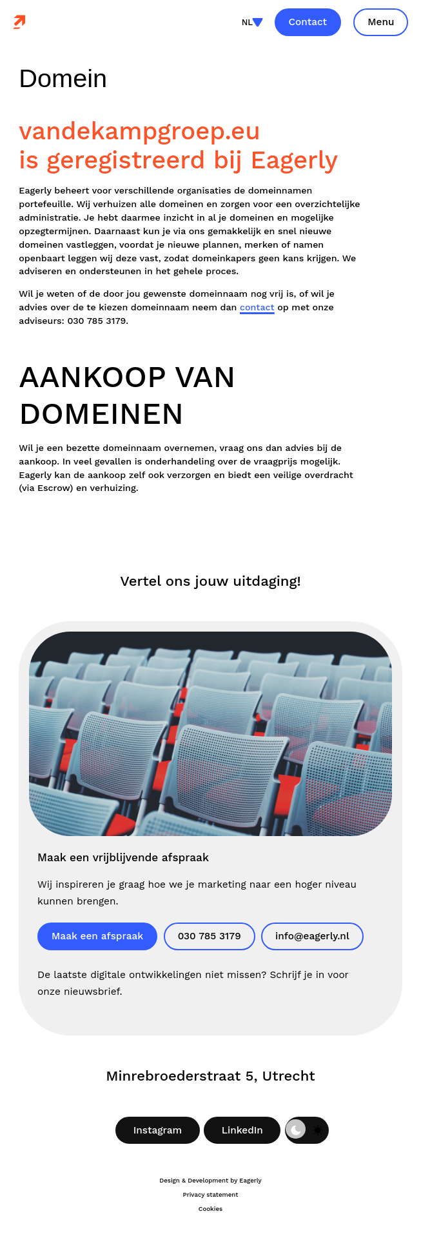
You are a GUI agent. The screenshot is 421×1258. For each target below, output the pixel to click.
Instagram (157, 1130)
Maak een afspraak (97, 936)
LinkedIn (242, 1130)
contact (257, 307)
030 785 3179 (209, 936)
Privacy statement (211, 1194)
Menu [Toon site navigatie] (380, 22)
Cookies (210, 1208)
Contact (308, 22)
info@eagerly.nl (312, 936)
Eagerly (250, 1180)
